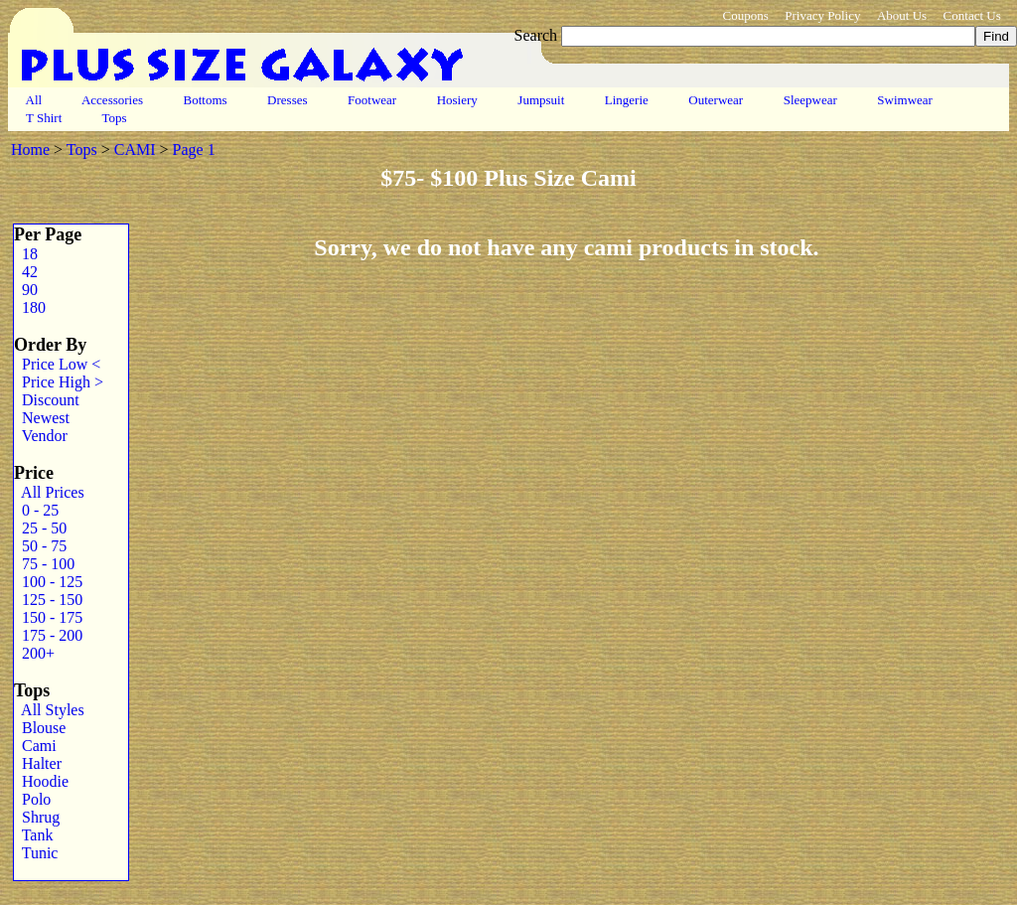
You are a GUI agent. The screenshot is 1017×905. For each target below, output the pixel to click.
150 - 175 (48, 617)
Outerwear (715, 99)
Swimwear (905, 99)
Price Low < (57, 364)
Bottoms (205, 99)
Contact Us (972, 15)
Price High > (58, 382)
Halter (38, 763)
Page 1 (194, 149)
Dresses (287, 99)
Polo (32, 799)
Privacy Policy (822, 15)
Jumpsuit (540, 99)
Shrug (37, 817)
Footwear (372, 99)
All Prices (49, 492)
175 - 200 (48, 635)
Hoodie (41, 781)
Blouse (40, 727)
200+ (34, 653)
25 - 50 (40, 528)
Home (30, 149)
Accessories (112, 99)
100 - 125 (48, 581)
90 (26, 289)
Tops (114, 117)
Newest (42, 417)
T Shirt (44, 117)
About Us (902, 15)
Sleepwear (810, 99)
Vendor (41, 435)
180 (30, 307)
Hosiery (457, 99)
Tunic (36, 852)
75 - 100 (44, 563)
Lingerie (627, 99)
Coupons (745, 15)
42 (26, 271)
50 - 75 (40, 545)
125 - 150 (48, 599)
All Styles (49, 709)
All (34, 99)
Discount (46, 399)
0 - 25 (36, 510)
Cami (35, 745)
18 (26, 253)
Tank (33, 835)
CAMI (135, 149)
